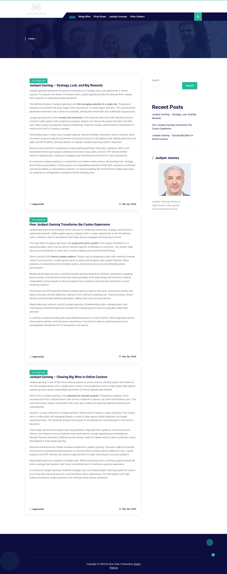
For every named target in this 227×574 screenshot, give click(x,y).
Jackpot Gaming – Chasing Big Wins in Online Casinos (68, 377)
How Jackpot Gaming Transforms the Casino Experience (70, 224)
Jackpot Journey (118, 16)
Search (155, 80)
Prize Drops (100, 16)
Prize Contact (137, 16)
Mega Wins (84, 16)
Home (72, 16)
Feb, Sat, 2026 (127, 204)
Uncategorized (38, 81)
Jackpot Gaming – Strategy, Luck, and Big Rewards (66, 85)
